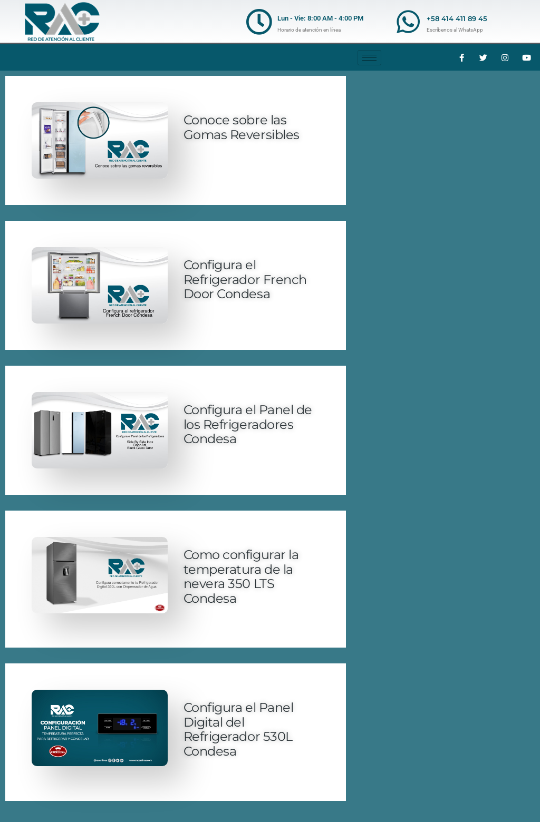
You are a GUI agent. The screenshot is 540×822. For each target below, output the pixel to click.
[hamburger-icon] (369, 57)
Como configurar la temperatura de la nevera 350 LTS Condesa (241, 576)
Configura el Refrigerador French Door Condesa (245, 279)
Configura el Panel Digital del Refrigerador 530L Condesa (238, 729)
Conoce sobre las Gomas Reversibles (242, 127)
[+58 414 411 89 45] (408, 21)
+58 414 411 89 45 (457, 18)
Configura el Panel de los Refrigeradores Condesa (248, 424)
